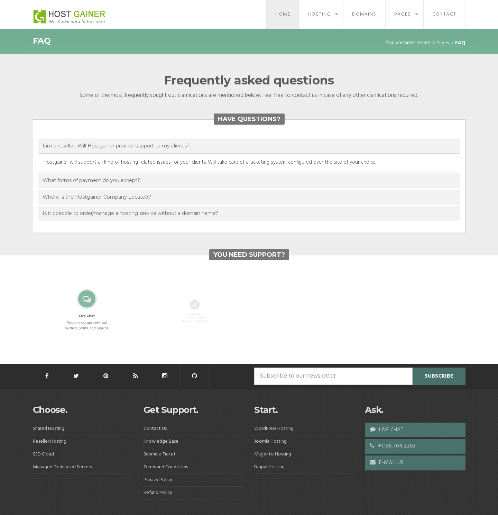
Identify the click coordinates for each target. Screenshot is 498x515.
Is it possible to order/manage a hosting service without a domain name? (130, 213)
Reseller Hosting (49, 441)
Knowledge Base (161, 441)
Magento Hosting (272, 454)
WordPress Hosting (274, 429)
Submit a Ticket (160, 454)
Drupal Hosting (269, 467)
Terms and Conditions (166, 467)
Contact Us (155, 429)
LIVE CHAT (387, 429)
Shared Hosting (48, 429)
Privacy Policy (158, 480)
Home (282, 14)
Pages (402, 14)
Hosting (319, 14)
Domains (364, 14)
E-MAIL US (387, 462)
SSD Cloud (43, 454)
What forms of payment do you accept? (91, 180)
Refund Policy (158, 493)
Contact (444, 14)
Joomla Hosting (270, 441)
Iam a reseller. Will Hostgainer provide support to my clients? (116, 146)
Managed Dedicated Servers (62, 467)
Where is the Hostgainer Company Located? (97, 197)
